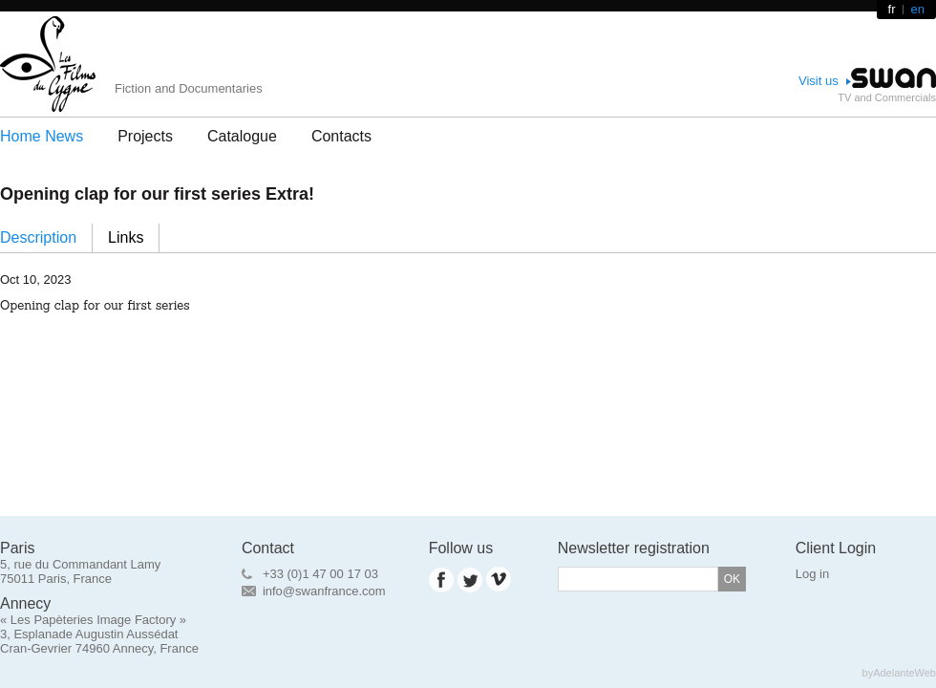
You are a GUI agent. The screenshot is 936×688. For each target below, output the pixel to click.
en (918, 9)
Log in (812, 574)
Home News (41, 136)
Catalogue (242, 136)
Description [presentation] (38, 237)
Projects (145, 136)
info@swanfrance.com (324, 591)
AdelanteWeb (904, 672)
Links (125, 237)
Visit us (818, 81)
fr (892, 9)
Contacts (341, 136)
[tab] (46, 238)
